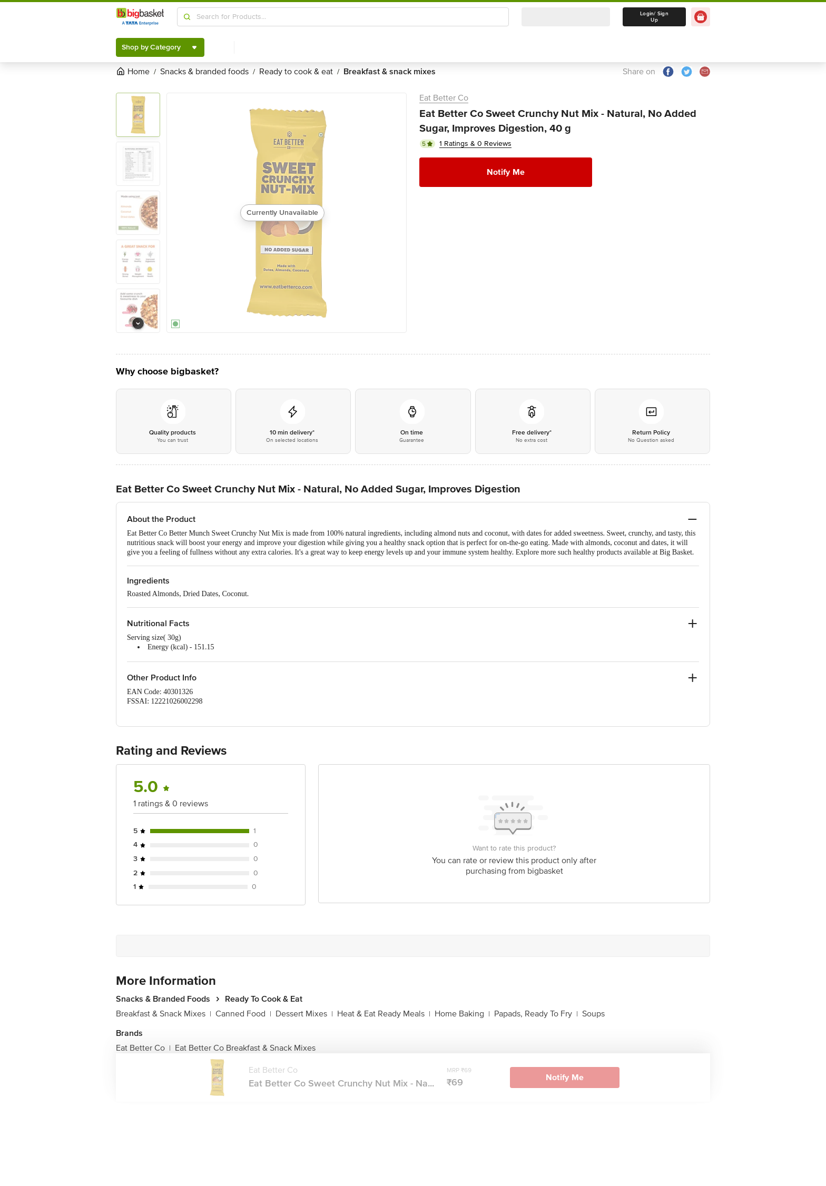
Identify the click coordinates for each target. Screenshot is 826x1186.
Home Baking (462, 1014)
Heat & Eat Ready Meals (383, 1014)
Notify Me (506, 172)
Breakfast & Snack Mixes (163, 1014)
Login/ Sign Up (654, 17)
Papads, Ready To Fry (536, 1014)
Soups (593, 1014)
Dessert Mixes (304, 1014)
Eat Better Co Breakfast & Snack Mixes (245, 1048)
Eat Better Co (443, 98)
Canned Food (243, 1014)
